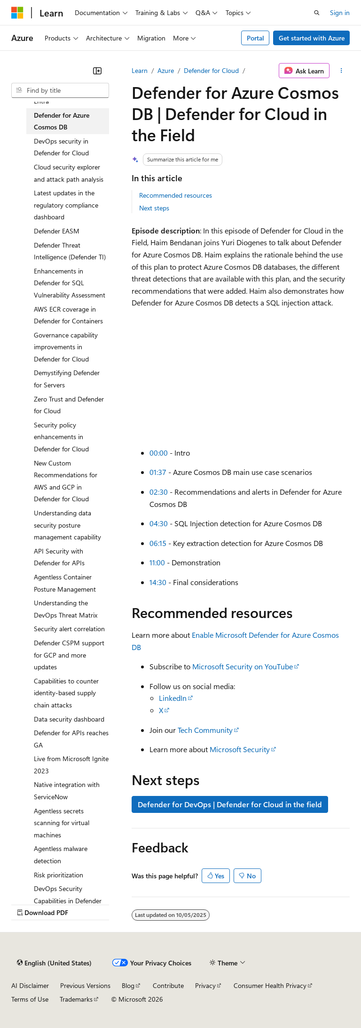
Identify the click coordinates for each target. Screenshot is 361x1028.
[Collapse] (97, 70)
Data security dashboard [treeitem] (69, 719)
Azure (165, 70)
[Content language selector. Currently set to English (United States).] (54, 962)
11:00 (157, 562)
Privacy (205, 985)
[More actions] (341, 70)
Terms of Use (29, 999)
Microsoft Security (240, 749)
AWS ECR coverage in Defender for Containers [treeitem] (68, 315)
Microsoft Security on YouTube (242, 666)
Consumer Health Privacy (270, 985)
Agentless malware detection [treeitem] (60, 854)
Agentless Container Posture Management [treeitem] (65, 583)
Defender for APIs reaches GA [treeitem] (71, 738)
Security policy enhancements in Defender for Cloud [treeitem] (61, 436)
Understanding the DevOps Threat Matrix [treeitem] (65, 608)
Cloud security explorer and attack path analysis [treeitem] (68, 173)
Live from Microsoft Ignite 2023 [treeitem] (71, 764)
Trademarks (76, 999)
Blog (128, 985)
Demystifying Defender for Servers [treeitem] (67, 378)
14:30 (157, 582)
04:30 (158, 523)
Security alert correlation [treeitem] (69, 628)
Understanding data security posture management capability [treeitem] (67, 524)
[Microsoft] (17, 13)
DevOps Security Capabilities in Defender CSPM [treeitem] (68, 900)
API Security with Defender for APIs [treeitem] (59, 557)
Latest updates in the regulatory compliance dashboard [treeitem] (66, 204)
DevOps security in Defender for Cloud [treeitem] (61, 147)
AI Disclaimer (30, 985)
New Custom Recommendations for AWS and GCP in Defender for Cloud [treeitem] (65, 481)
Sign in (340, 12)
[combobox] (60, 90)
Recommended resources (175, 195)
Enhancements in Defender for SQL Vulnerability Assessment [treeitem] (69, 282)
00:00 (158, 453)
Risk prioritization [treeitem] (58, 874)
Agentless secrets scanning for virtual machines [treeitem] (61, 822)
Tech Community (205, 730)
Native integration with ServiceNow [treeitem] (67, 790)
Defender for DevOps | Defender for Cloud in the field (230, 804)
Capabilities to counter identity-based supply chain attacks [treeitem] (66, 692)
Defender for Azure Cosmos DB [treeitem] (61, 121)
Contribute (168, 985)
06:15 (157, 543)
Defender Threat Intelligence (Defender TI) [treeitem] (70, 251)
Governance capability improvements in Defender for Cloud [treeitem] (66, 346)
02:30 (158, 492)
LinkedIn (173, 698)
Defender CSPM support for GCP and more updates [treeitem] (69, 654)
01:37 (157, 472)
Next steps (154, 207)
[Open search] (316, 12)
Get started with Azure (312, 37)
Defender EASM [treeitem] (56, 230)
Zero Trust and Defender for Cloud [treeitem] (69, 405)
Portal (255, 37)
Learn (140, 70)
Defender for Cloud (211, 70)
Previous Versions (85, 985)
